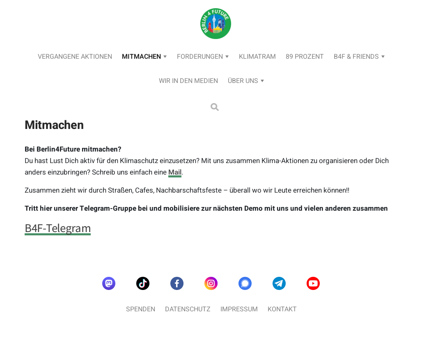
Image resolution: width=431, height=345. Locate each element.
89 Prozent (305, 57)
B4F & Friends (356, 57)
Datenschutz (188, 309)
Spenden (140, 309)
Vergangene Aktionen (75, 57)
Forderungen (200, 57)
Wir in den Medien (188, 81)
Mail (174, 172)
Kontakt (282, 309)
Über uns (243, 81)
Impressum (239, 309)
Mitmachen (141, 57)
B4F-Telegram (58, 227)
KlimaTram (257, 57)
